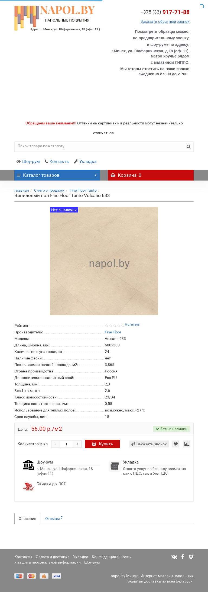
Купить (102, 443)
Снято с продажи (49, 190)
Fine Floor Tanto (83, 190)
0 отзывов (132, 324)
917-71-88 (165, 12)
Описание (27, 518)
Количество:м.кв (33, 444)
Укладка (85, 161)
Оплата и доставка (53, 557)
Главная (21, 190)
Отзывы (53, 518)
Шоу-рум (28, 161)
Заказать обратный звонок (165, 21)
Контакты (57, 161)
